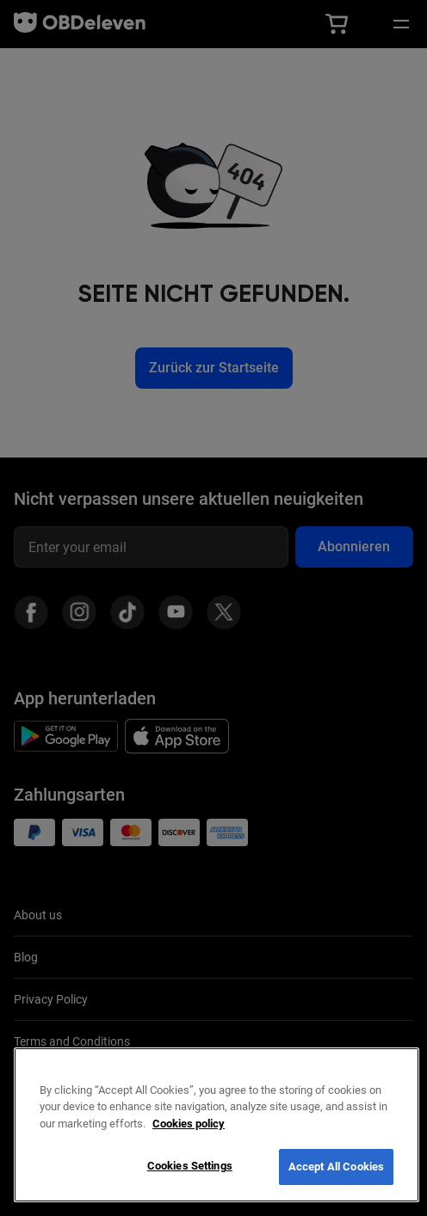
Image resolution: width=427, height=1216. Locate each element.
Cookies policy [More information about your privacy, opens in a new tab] (188, 1123)
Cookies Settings (189, 1165)
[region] (216, 1124)
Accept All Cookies (336, 1166)
